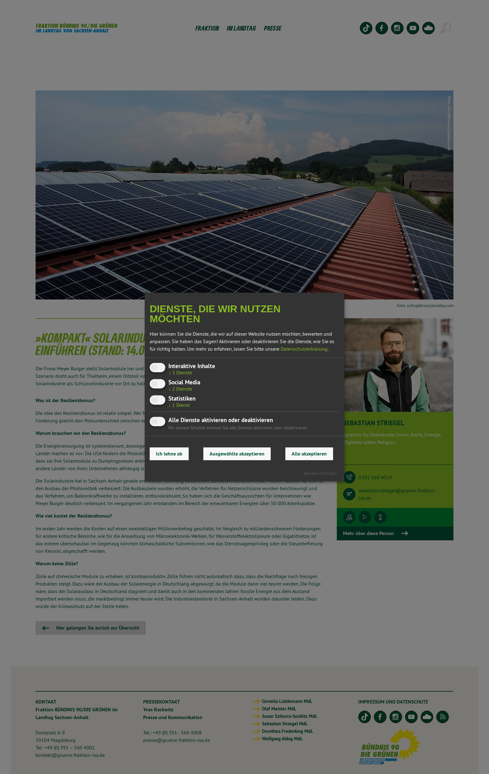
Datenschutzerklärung (304, 349)
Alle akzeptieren (309, 453)
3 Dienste (180, 372)
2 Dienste (180, 389)
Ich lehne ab (169, 453)
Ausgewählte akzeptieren (237, 453)
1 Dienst (179, 405)
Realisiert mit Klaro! (320, 473)
